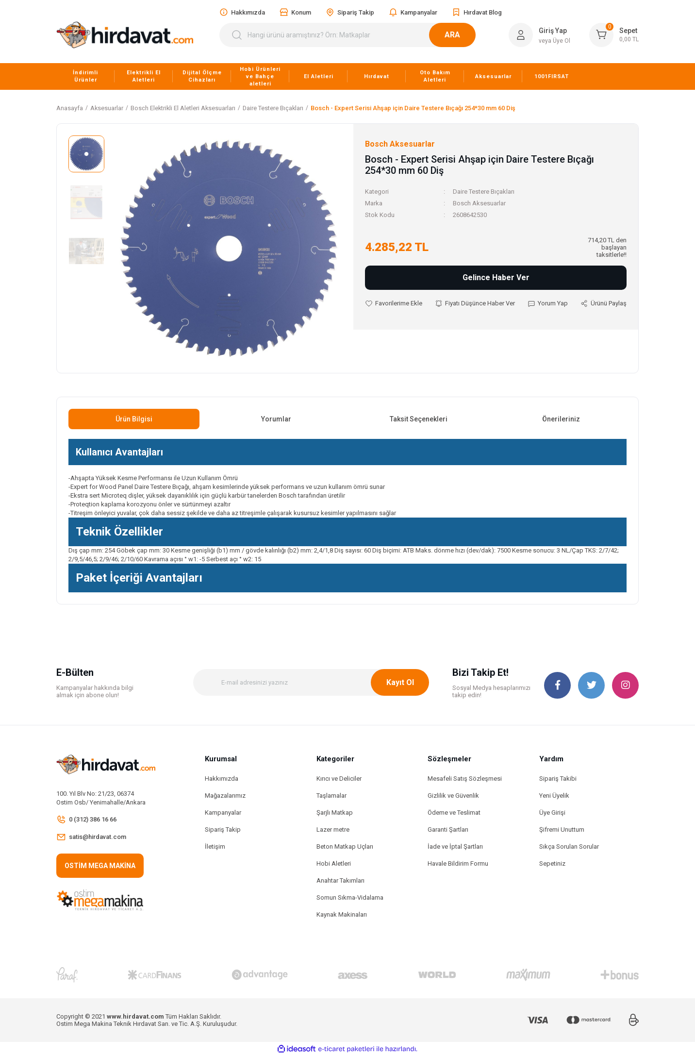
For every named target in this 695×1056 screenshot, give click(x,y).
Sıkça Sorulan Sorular (569, 846)
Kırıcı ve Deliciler (339, 778)
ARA (464, 34)
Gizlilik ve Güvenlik (453, 795)
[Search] (353, 35)
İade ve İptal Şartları (455, 846)
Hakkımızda (221, 778)
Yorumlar (276, 419)
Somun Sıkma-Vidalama (349, 897)
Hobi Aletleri (333, 863)
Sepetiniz (552, 863)
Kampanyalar (223, 812)
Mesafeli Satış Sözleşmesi (465, 778)
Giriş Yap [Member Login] (553, 30)
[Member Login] (521, 35)
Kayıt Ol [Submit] (400, 682)
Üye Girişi (552, 812)
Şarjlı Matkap (334, 812)
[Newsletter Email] (311, 682)
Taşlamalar (331, 795)
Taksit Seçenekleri (418, 419)
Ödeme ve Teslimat (454, 812)
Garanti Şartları (448, 829)
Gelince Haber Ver (496, 277)
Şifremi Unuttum (561, 829)
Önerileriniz (561, 419)
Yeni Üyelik (554, 795)
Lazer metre (332, 829)
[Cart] (614, 35)
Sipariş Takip (223, 829)
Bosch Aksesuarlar (479, 203)
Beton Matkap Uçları (344, 846)
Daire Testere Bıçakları (483, 191)
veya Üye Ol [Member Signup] (554, 40)
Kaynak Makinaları (341, 914)
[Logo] (124, 35)
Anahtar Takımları (340, 880)
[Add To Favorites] (393, 303)
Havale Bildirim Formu (458, 863)
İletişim (215, 846)
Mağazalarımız (225, 795)
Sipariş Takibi (558, 778)
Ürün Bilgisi (134, 419)
